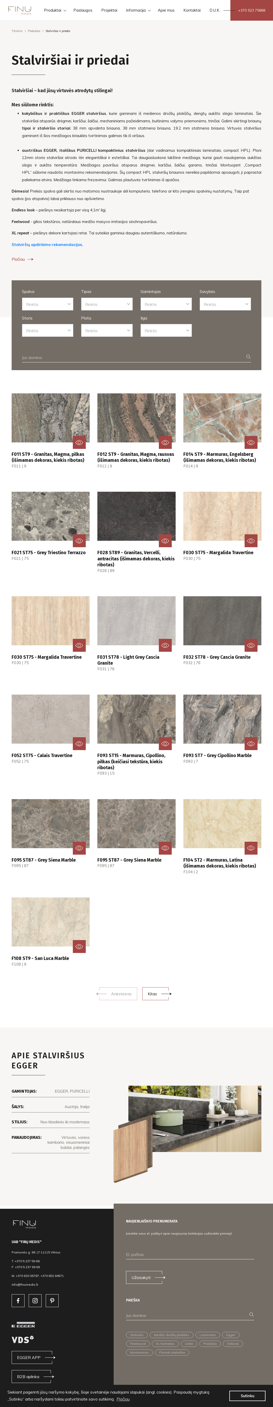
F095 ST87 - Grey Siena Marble (44, 860)
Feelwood (138, 1344)
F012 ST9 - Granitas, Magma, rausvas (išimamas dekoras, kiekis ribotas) (135, 457)
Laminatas (208, 1335)
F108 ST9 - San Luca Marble (40, 958)
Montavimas (139, 1352)
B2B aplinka (28, 1376)
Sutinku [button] (247, 1396)
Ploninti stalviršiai (172, 1352)
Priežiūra (210, 1344)
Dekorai (233, 1344)
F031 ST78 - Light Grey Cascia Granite (128, 660)
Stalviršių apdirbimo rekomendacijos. (47, 244)
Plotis (86, 318)
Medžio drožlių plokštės (171, 1335)
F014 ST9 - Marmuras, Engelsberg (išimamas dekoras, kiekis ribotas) (219, 457)
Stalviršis (137, 1335)
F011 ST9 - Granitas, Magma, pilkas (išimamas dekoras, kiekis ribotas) (48, 457)
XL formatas (165, 1344)
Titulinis (17, 31)
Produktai (34, 31)
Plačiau (23, 259)
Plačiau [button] (123, 1399)
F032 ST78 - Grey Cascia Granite (217, 657)
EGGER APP (29, 1357)
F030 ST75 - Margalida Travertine (218, 552)
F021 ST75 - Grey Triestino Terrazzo (49, 552)
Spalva (28, 291)
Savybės (207, 291)
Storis (27, 318)
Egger (230, 1335)
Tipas (86, 291)
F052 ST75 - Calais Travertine (42, 755)
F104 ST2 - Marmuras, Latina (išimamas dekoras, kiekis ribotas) (219, 863)
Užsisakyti (141, 1277)
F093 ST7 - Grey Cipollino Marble (217, 755)
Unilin (189, 1344)
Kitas (152, 993)
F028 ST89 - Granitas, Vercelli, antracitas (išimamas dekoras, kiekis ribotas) (136, 559)
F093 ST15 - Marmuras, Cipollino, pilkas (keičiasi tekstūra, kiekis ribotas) (131, 761)
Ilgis (144, 318)
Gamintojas (151, 291)
